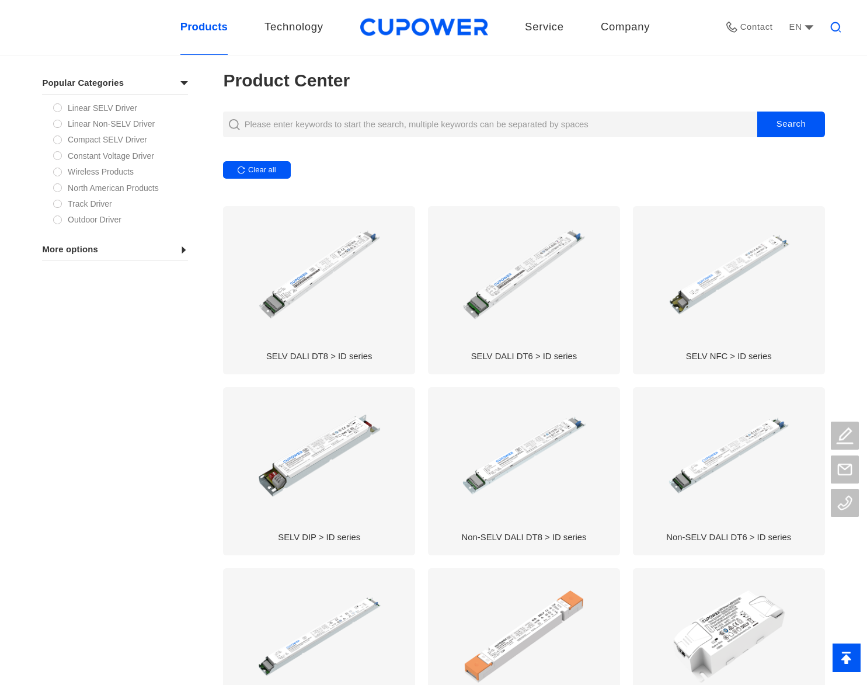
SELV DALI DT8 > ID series (319, 356)
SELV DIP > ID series (319, 537)
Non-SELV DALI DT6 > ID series (728, 537)
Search (791, 123)
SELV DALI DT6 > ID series (524, 356)
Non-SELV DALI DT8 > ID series (524, 537)
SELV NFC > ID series (729, 356)
